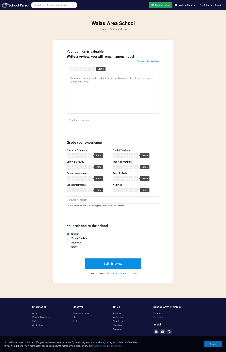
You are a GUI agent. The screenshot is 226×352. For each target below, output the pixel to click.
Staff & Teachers (121, 150)
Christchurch (119, 321)
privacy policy (132, 273)
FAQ (34, 321)
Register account (81, 313)
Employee (76, 242)
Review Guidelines (41, 317)
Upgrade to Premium (185, 5)
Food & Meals (120, 173)
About (35, 313)
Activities (117, 185)
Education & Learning (77, 150)
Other (74, 247)
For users (158, 313)
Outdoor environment (77, 173)
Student (75, 234)
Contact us (37, 325)
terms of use (117, 273)
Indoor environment (122, 162)
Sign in (218, 5)
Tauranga (117, 329)
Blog (75, 317)
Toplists (77, 321)
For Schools (206, 5)
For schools (159, 317)
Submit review (113, 264)
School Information (76, 185)
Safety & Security (75, 162)
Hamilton (117, 325)
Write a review (162, 5)
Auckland (117, 313)
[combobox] (54, 5)
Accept (213, 344)
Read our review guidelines (148, 61)
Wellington (118, 317)
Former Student (79, 238)
